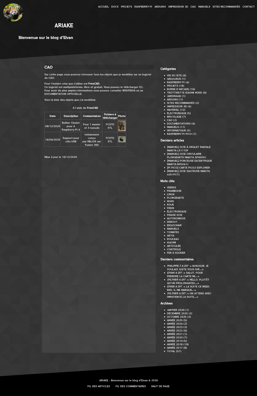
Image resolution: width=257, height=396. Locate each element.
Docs (115, 6)
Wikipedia (128, 90)
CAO (193, 6)
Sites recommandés (226, 6)
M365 (170, 201)
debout (172, 221)
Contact (249, 6)
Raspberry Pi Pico (179, 133)
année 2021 (175, 334)
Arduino (160, 6)
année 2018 (175, 344)
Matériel (173, 109)
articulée (174, 245)
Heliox (91, 141)
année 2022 (175, 330)
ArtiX (170, 235)
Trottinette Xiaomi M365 (184, 92)
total (171, 351)
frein (170, 208)
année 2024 (175, 323)
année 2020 (175, 337)
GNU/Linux (174, 78)
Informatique (176, 130)
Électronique (176, 113)
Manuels (204, 6)
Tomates (173, 232)
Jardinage (174, 96)
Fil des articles (99, 386)
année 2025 (175, 320)
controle (174, 249)
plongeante (175, 197)
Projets (126, 6)
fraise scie (174, 215)
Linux (171, 194)
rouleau (173, 239)
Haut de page (160, 386)
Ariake (64, 25)
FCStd (110, 124)
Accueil (103, 6)
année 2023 (175, 327)
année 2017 (175, 347)
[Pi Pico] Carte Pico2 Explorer (188, 167)
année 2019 (175, 340)
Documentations (179, 123)
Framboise (174, 190)
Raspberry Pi (143, 6)
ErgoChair (174, 225)
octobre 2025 (177, 316)
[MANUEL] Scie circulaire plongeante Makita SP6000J (186, 155)
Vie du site (174, 75)
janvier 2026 (176, 309)
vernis (171, 187)
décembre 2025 (177, 313)
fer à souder (176, 252)
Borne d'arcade (178, 89)
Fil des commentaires (131, 386)
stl (110, 127)
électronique (176, 211)
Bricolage (174, 116)
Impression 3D (178, 6)
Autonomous (176, 218)
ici (140, 87)
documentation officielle (62, 93)
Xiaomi (171, 242)
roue (170, 204)
